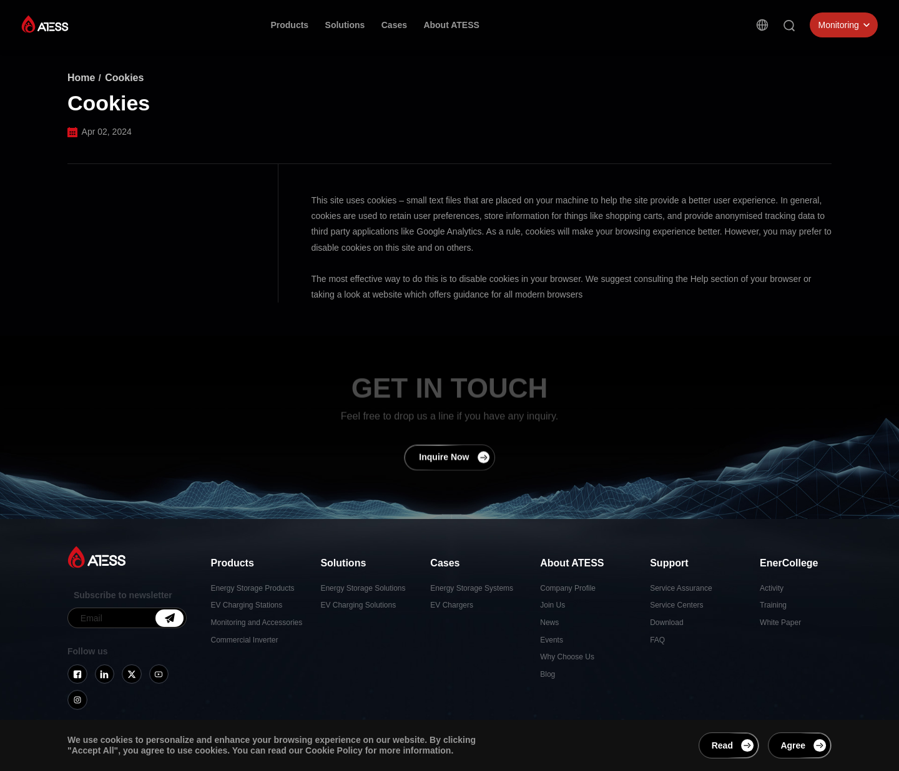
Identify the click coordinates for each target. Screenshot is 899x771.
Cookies (124, 77)
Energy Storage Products (253, 588)
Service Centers (676, 605)
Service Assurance (681, 588)
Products (289, 25)
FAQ (657, 640)
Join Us (552, 605)
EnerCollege (571, 27)
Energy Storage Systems (471, 588)
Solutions (345, 25)
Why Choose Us (567, 656)
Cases (394, 25)
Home (81, 77)
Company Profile (568, 588)
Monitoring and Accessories (257, 622)
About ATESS (451, 25)
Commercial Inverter (244, 640)
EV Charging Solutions (358, 605)
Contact (629, 29)
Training (773, 605)
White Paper (780, 622)
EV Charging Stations (247, 605)
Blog (547, 674)
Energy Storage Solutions (362, 588)
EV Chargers (451, 605)
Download (666, 622)
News (549, 622)
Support (512, 26)
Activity (772, 588)
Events (551, 640)
